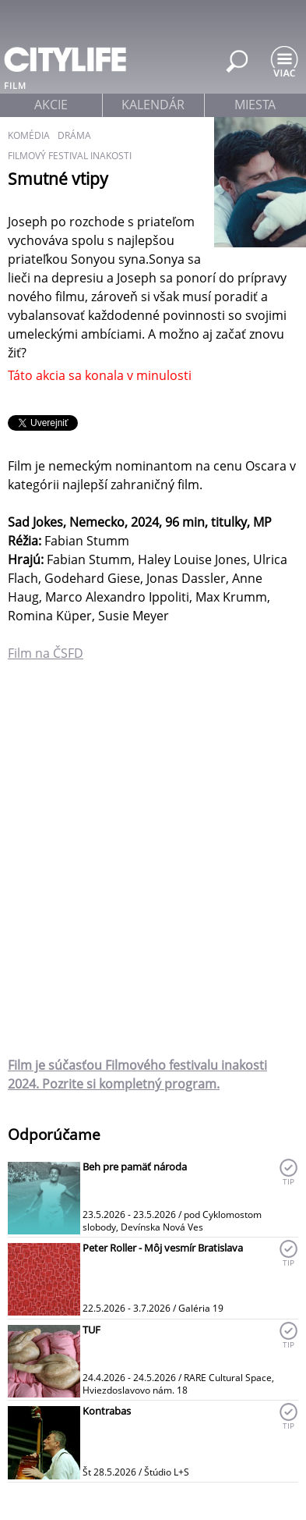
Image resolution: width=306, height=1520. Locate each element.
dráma (74, 135)
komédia (29, 135)
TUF (91, 1330)
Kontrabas (107, 1411)
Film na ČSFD (45, 653)
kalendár (153, 104)
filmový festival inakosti (70, 156)
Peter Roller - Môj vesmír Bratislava (163, 1248)
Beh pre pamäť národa (135, 1167)
